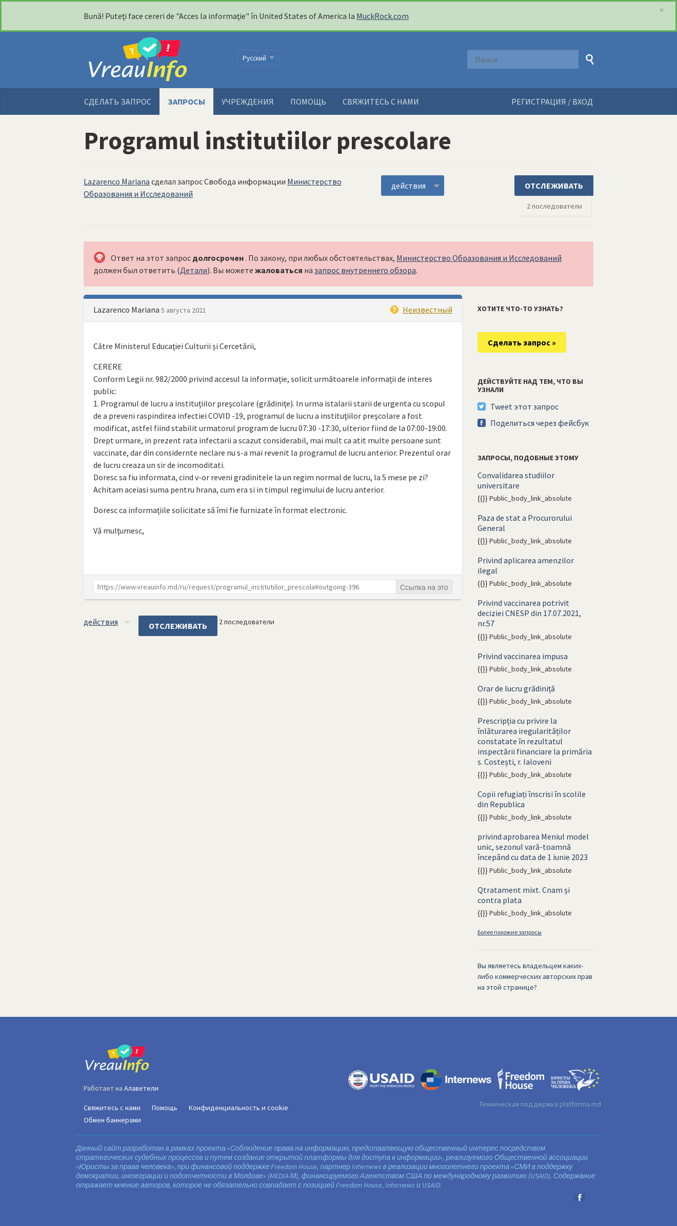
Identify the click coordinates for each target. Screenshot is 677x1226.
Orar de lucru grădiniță (516, 688)
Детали (193, 270)
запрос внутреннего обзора (365, 270)
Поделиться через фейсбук (539, 423)
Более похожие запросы (509, 932)
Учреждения (248, 101)
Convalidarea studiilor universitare (515, 480)
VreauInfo (154, 60)
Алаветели (141, 1088)
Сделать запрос (117, 101)
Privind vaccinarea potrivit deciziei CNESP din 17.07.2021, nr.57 (529, 613)
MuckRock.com (382, 16)
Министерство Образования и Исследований (479, 258)
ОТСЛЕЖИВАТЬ (554, 185)
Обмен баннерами (112, 1120)
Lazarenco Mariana (117, 181)
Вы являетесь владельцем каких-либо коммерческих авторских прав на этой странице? (534, 976)
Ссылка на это (424, 587)
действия (408, 185)
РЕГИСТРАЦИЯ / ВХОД (552, 101)
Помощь (308, 101)
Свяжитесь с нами (381, 101)
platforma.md (580, 1104)
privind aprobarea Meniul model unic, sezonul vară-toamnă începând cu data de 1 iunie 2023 (533, 846)
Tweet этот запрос (524, 406)
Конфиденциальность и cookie (238, 1107)
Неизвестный (427, 309)
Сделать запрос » (522, 342)
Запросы (186, 101)
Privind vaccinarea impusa (522, 656)
